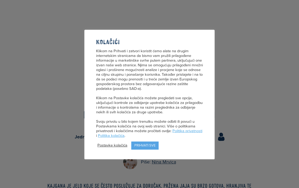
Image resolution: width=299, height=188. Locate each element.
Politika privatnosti (187, 131)
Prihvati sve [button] (144, 145)
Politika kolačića (111, 135)
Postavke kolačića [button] (112, 145)
